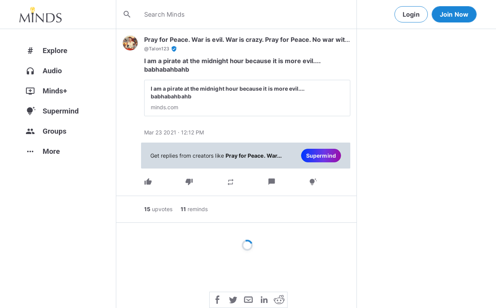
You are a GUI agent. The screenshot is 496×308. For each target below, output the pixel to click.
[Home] (40, 14)
